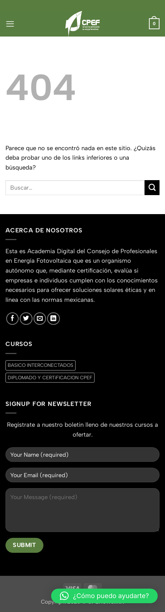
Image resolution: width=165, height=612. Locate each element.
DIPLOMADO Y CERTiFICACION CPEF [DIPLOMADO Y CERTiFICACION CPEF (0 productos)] (50, 377)
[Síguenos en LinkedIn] (53, 318)
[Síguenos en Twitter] (26, 318)
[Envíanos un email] (40, 318)
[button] (10, 24)
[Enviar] (152, 187)
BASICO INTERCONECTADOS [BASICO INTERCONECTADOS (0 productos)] (40, 365)
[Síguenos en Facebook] (12, 318)
